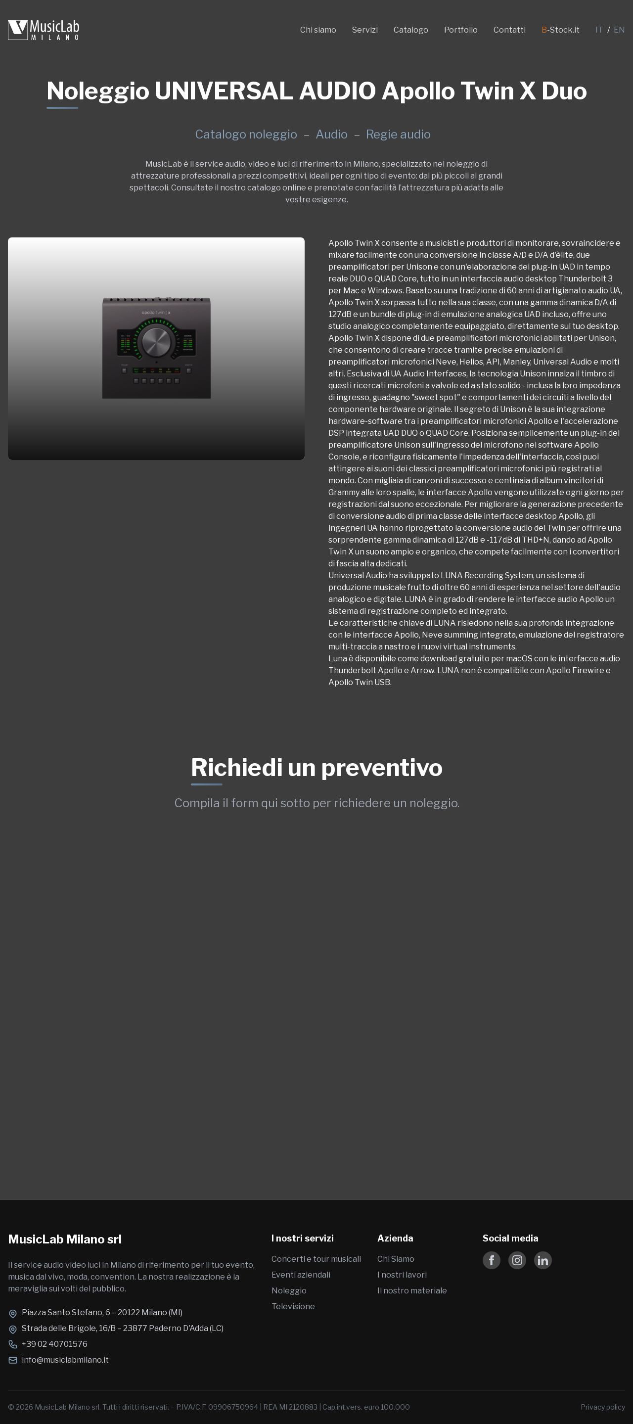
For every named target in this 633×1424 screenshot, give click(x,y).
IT (599, 30)
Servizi (365, 30)
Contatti (510, 30)
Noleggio (289, 1290)
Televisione (293, 1306)
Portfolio (461, 30)
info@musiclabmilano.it (65, 1360)
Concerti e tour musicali (316, 1259)
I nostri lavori (402, 1275)
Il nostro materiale (412, 1290)
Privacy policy (603, 1407)
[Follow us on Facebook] (491, 1260)
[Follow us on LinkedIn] (543, 1260)
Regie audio (398, 134)
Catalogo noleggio (246, 134)
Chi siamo (318, 30)
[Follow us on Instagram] (517, 1260)
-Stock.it (561, 30)
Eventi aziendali (300, 1275)
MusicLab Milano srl (65, 1239)
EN (619, 30)
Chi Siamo (395, 1259)
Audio (333, 134)
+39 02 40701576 (55, 1344)
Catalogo (411, 30)
